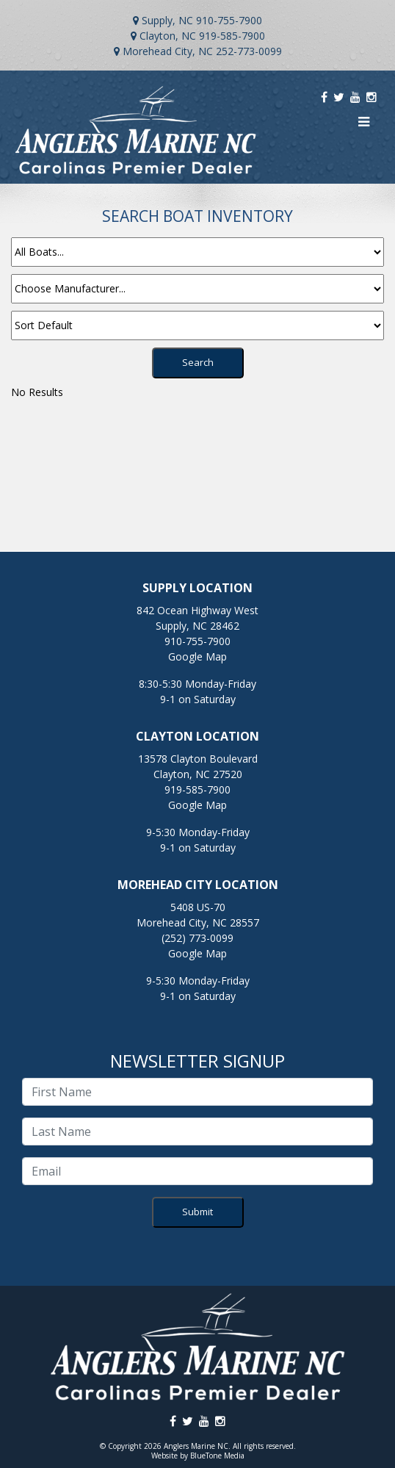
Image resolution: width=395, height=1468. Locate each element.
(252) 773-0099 (197, 938)
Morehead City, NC (168, 51)
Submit (197, 1211)
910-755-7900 (229, 20)
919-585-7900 (232, 36)
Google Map (197, 656)
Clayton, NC (167, 36)
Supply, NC (167, 20)
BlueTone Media (217, 1455)
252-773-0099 (249, 51)
